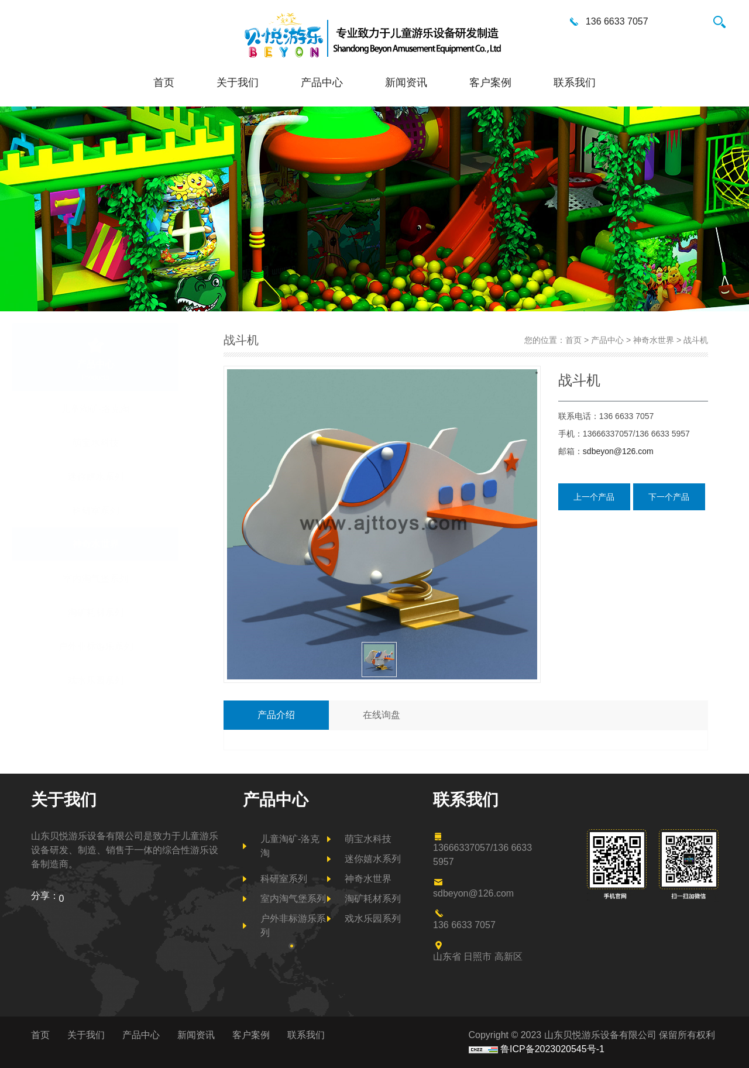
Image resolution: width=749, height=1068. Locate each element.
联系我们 (575, 82)
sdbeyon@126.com (618, 451)
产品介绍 (276, 715)
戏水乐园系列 (123, 680)
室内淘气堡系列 (123, 578)
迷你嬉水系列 (123, 476)
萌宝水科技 (123, 442)
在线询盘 (381, 715)
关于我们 (238, 82)
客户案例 (490, 82)
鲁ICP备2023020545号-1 (552, 1049)
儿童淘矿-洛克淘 (123, 408)
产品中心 (322, 82)
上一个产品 (593, 497)
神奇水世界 (123, 544)
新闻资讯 (406, 82)
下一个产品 (668, 497)
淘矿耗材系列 (123, 612)
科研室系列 (123, 510)
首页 (163, 82)
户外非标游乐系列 (123, 646)
